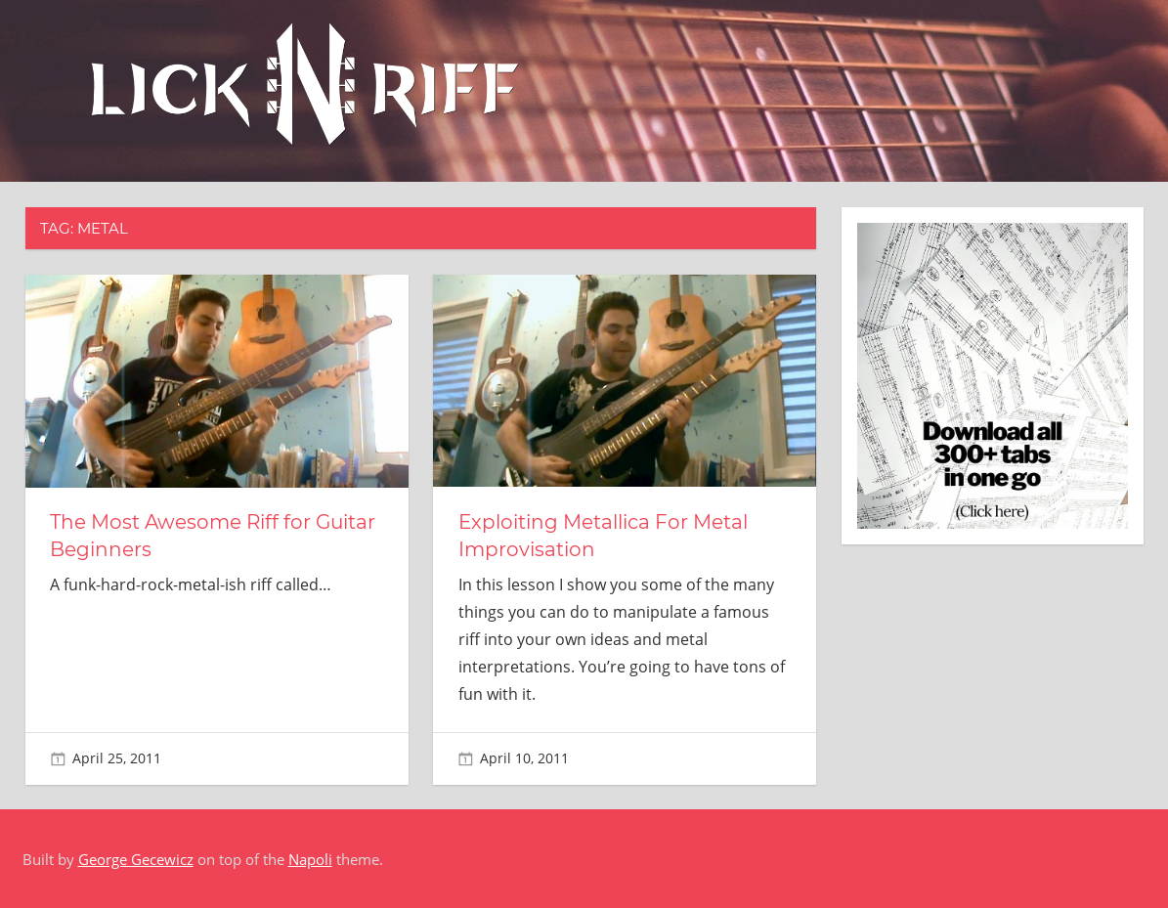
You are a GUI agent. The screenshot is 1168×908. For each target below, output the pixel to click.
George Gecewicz (136, 859)
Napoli (310, 859)
